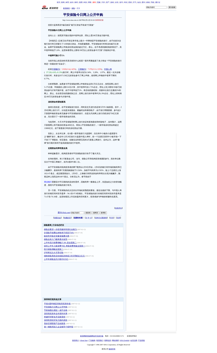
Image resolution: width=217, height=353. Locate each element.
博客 (89, 2)
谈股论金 (57, 218)
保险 (73, 8)
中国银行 (56, 69)
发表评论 (118, 208)
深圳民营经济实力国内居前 (55, 320)
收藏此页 (67, 218)
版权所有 (112, 349)
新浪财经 (66, 8)
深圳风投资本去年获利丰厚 (55, 314)
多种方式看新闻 (101, 218)
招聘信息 (107, 340)
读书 (121, 2)
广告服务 (92, 340)
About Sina (83, 340)
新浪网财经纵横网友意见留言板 (91, 336)
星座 (130, 2)
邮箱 (148, 2)
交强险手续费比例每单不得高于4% (59, 233)
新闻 (62, 2)
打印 (111, 218)
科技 (85, 2)
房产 (107, 2)
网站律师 (115, 340)
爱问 (143, 2)
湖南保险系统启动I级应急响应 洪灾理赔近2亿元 (64, 256)
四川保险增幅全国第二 (53, 249)
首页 (58, 2)
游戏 (112, 2)
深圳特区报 (99, 20)
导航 (152, 2)
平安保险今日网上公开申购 (55, 307)
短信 (139, 2)
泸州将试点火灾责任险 (53, 253)
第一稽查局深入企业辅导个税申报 (58, 327)
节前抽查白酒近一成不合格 (55, 310)
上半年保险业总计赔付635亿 (56, 259)
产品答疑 (141, 340)
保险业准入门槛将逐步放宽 (55, 239)
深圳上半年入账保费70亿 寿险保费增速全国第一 (64, 246)
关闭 (118, 218)
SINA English (124, 340)
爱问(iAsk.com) (64, 213)
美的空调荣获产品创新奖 (54, 324)
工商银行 (82, 69)
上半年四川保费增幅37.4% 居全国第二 (60, 243)
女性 (116, 2)
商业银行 (48, 182)
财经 (76, 2)
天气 (134, 2)
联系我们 (99, 340)
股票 (80, 2)
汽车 (103, 2)
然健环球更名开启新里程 (54, 317)
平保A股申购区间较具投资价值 (57, 304)
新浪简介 (75, 340)
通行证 (157, 2)
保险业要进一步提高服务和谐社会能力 (60, 229)
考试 (125, 2)
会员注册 (133, 340)
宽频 (98, 2)
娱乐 (71, 2)
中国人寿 (108, 69)
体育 (67, 2)
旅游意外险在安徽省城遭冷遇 (56, 236)
